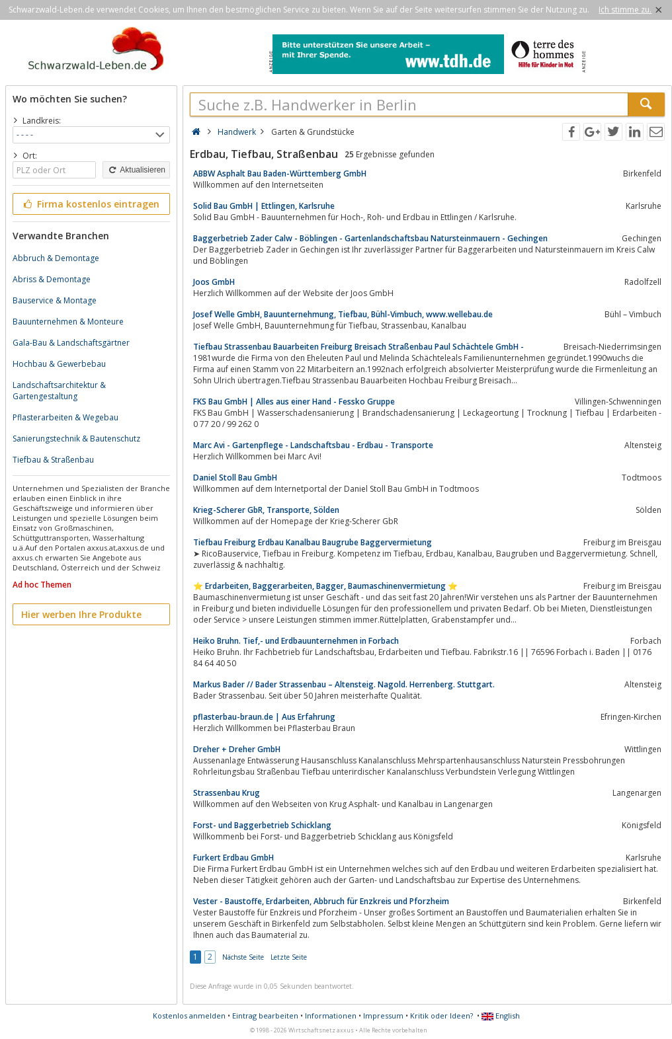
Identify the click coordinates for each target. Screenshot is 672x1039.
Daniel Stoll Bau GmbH (235, 477)
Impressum (383, 1015)
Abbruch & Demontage (56, 258)
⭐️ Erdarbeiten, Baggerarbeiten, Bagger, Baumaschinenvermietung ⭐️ (325, 586)
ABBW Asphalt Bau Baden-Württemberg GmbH (279, 173)
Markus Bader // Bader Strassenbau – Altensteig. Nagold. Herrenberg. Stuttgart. (344, 684)
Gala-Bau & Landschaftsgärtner (71, 342)
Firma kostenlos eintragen (90, 204)
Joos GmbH (214, 282)
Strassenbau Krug (226, 792)
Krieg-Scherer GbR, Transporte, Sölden (266, 510)
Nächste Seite (243, 957)
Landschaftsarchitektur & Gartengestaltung (59, 390)
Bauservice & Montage (55, 300)
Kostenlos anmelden (189, 1015)
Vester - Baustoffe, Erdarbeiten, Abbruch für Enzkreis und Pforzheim (321, 901)
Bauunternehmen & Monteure (68, 321)
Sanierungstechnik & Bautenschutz (76, 438)
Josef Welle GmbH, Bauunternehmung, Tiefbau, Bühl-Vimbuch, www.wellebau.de (343, 314)
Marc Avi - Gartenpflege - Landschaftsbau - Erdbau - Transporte (313, 445)
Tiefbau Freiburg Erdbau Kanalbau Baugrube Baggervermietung (312, 542)
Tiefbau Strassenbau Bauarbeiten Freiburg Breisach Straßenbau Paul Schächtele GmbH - (358, 346)
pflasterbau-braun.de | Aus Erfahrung (264, 716)
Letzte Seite (289, 957)
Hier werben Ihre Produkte (81, 614)
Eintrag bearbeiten (265, 1015)
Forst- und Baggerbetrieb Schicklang (262, 825)
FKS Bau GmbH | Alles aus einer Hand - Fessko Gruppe (294, 401)
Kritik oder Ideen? (441, 1015)
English (501, 1015)
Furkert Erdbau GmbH (233, 857)
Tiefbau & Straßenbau (53, 459)
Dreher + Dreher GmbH (236, 749)
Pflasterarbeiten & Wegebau (65, 417)
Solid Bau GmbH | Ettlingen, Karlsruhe (264, 206)
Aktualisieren (136, 169)
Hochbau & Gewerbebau (59, 363)
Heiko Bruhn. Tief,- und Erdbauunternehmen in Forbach (296, 640)
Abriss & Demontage (52, 279)
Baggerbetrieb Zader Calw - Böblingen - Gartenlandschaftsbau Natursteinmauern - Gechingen (370, 238)
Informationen (331, 1015)
